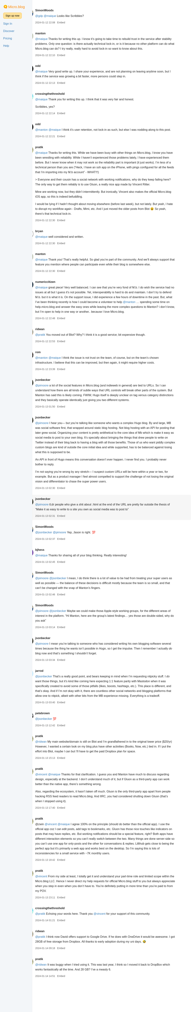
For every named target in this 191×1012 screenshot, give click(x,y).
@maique (60, 15)
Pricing (7, 38)
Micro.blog (16, 7)
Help (6, 45)
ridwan (50, 348)
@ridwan (51, 765)
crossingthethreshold (60, 98)
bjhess (50, 569)
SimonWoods (54, 10)
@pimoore (52, 404)
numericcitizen (55, 296)
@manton (51, 134)
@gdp (49, 15)
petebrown (52, 737)
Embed (71, 22)
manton (50, 33)
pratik (49, 156)
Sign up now (12, 15)
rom (48, 371)
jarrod (49, 690)
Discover (8, 31)
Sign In (7, 23)
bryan (49, 240)
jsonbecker (52, 399)
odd (48, 70)
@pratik (50, 354)
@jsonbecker (53, 551)
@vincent (51, 798)
